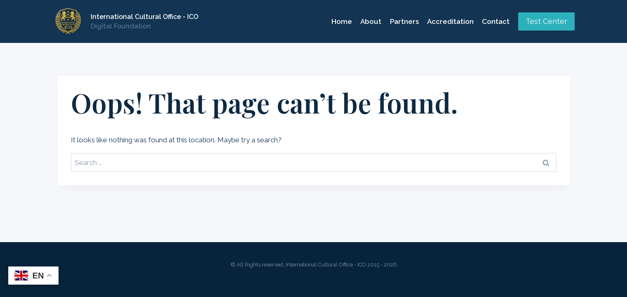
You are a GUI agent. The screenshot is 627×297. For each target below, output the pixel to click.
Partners (404, 21)
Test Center (546, 21)
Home (341, 21)
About (370, 21)
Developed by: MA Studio (314, 274)
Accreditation (450, 21)
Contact (496, 21)
